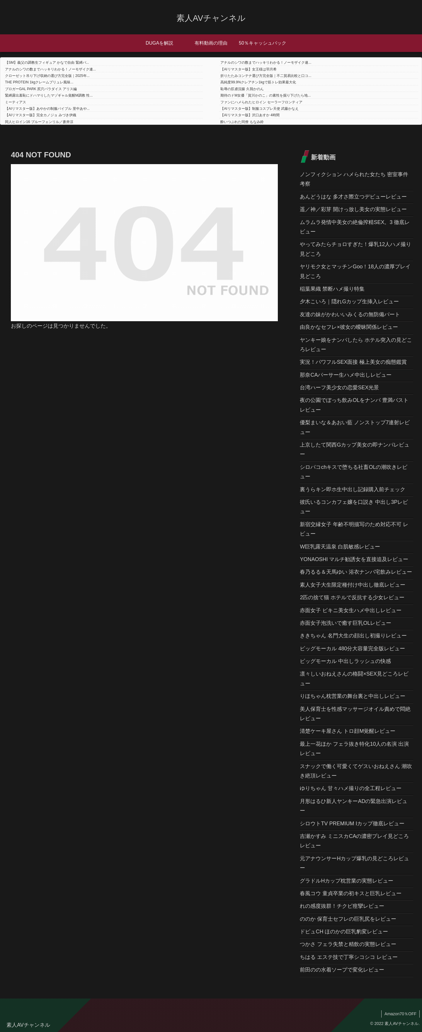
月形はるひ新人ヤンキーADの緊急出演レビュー (353, 806)
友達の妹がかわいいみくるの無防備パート (350, 314)
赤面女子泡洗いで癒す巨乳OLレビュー (345, 623)
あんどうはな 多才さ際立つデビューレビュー (353, 197)
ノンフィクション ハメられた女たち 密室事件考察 (354, 179)
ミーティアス (15, 102)
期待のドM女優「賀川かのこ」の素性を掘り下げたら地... (265, 95)
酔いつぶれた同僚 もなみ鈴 (241, 122)
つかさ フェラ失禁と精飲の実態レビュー (348, 944)
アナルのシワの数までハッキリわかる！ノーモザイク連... (265, 62)
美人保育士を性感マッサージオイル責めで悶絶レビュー (355, 713)
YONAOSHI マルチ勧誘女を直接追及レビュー (354, 559)
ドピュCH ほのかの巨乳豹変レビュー (344, 932)
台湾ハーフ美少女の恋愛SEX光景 (339, 387)
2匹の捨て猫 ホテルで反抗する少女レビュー (352, 597)
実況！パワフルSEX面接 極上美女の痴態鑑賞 (353, 362)
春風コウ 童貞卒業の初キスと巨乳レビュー (350, 893)
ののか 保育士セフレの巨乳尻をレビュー (348, 919)
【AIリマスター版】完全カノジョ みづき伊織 (40, 115)
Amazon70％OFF (400, 1013)
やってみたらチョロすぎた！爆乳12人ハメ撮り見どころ (355, 249)
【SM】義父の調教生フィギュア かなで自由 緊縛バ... (47, 62)
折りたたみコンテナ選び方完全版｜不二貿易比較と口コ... (265, 76)
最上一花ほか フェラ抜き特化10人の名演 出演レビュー (354, 748)
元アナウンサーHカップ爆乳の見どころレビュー (354, 863)
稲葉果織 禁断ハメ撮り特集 (332, 289)
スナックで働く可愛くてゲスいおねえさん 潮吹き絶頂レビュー (356, 771)
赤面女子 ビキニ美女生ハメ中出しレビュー (350, 610)
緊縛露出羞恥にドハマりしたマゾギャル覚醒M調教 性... (49, 95)
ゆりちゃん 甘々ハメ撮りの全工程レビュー (350, 788)
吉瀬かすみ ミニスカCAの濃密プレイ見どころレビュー (354, 841)
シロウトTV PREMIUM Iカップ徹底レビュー (352, 823)
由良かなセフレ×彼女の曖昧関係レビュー (349, 327)
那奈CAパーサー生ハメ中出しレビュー (346, 375)
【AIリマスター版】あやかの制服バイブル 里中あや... (47, 109)
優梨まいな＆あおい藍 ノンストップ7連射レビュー (355, 427)
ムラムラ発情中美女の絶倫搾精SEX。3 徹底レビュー (355, 227)
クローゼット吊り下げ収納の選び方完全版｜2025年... (47, 76)
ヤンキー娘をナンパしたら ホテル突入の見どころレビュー (356, 344)
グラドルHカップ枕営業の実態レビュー (346, 881)
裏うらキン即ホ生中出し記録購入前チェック (352, 489)
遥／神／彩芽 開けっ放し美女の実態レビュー (353, 209)
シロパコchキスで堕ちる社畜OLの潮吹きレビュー (353, 471)
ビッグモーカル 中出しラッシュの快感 (345, 661)
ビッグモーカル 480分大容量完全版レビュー (352, 648)
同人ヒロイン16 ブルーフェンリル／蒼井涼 (39, 122)
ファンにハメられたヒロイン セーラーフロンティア (261, 102)
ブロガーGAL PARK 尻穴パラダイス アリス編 (41, 89)
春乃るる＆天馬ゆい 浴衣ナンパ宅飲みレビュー (356, 572)
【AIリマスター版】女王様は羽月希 (248, 69)
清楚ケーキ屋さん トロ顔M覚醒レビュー (347, 731)
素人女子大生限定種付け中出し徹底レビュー (352, 585)
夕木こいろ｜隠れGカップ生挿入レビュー (349, 301)
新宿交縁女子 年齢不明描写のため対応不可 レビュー (354, 529)
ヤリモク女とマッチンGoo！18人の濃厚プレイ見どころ (355, 271)
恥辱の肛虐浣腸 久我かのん (241, 89)
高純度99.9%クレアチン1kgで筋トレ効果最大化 (258, 82)
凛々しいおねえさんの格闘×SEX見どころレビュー (354, 678)
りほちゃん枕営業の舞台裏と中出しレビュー (352, 696)
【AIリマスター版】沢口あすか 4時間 (249, 115)
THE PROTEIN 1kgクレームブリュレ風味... (39, 82)
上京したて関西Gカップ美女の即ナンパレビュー (354, 449)
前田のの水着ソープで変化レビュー (342, 970)
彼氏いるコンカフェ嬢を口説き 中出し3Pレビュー (354, 506)
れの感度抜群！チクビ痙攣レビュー (342, 906)
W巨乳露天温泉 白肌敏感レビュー (340, 547)
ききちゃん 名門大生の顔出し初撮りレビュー (353, 636)
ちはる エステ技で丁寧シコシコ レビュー (349, 957)
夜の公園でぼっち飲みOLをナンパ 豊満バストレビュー (354, 405)
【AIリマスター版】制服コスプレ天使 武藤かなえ (259, 109)
